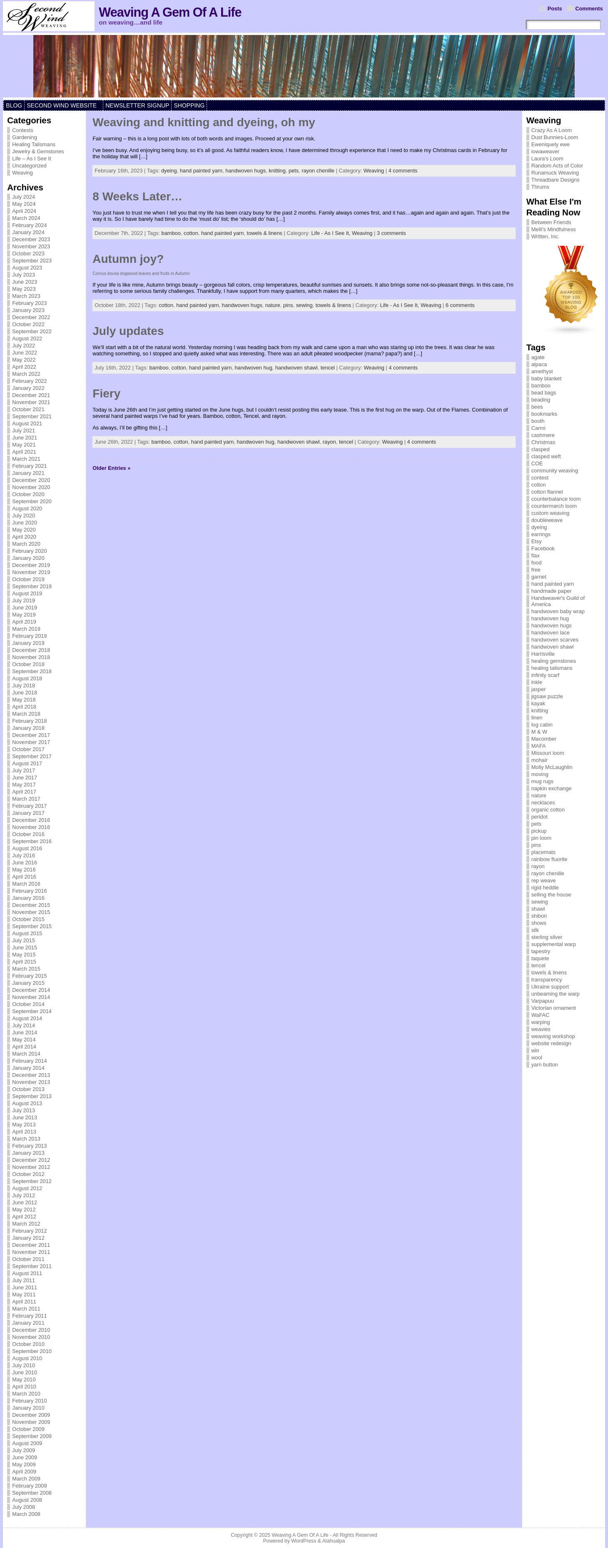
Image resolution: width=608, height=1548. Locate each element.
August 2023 (27, 268)
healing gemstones (553, 661)
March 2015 (26, 969)
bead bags (543, 392)
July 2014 (23, 1025)
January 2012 (28, 1238)
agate (538, 357)
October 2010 (28, 1344)
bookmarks (544, 414)
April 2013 (24, 1132)
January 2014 (28, 1068)
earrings (541, 534)
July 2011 (23, 1280)
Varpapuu (542, 1001)
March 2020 (26, 544)
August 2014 (27, 1018)
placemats (543, 852)
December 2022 (31, 317)
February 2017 (29, 806)
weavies (541, 1029)
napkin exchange (551, 788)
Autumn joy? (128, 258)
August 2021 (27, 423)
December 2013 (31, 1075)
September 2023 (32, 260)
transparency (546, 979)
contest (539, 477)
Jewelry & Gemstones (38, 151)
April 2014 (24, 1047)
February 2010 (29, 1401)
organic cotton (548, 809)
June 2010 (24, 1372)
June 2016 (24, 862)
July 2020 (23, 515)
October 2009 (28, 1429)
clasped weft (546, 456)
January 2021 (28, 473)
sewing (304, 305)
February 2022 (29, 381)
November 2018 (31, 657)
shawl (538, 909)
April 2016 (24, 877)
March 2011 (26, 1309)
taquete (540, 958)
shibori (539, 916)
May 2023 (23, 289)
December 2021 (31, 395)
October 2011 (28, 1259)
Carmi (538, 428)
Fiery (106, 393)
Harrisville (543, 654)
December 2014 (31, 990)
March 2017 (26, 799)
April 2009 (24, 1471)
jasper (538, 689)
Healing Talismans (33, 144)
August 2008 (27, 1500)
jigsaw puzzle (547, 696)
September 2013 (32, 1096)
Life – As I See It (31, 158)
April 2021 (24, 452)
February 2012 (29, 1231)
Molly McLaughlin (552, 767)
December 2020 (31, 480)
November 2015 (31, 912)
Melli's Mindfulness (553, 229)
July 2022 (23, 345)
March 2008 (26, 1514)
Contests (22, 130)
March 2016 (26, 884)
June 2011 (24, 1287)
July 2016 (23, 855)
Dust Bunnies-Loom (554, 137)
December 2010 (31, 1330)
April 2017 (24, 792)
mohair (539, 760)
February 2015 (29, 976)
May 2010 (23, 1379)
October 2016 (28, 834)
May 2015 (23, 954)
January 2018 (28, 728)
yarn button (544, 1064)
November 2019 (31, 572)
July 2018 (23, 685)
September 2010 (32, 1351)
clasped (540, 449)
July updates (128, 331)
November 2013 (31, 1082)
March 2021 (26, 459)
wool (536, 1057)
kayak (538, 703)
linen (537, 717)
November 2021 (31, 402)
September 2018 (32, 671)
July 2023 (23, 275)
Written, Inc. (545, 236)
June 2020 (24, 522)
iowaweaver (545, 151)
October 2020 (28, 494)
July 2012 (23, 1195)
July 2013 (23, 1110)
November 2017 (31, 742)
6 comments (460, 305)
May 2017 (23, 784)
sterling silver (547, 937)
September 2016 (32, 841)
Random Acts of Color (557, 165)
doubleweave (547, 520)
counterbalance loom (556, 499)
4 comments (403, 170)
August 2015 (27, 933)
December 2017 (31, 735)
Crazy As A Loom (551, 130)
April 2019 (24, 622)
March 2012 (26, 1224)
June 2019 (24, 607)
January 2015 (28, 983)
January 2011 (28, 1323)
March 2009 (26, 1479)
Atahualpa (333, 1541)
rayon (329, 442)
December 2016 (31, 820)
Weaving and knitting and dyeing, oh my (203, 122)
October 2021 (28, 409)
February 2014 (29, 1061)
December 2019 (31, 565)
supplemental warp (553, 944)
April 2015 (24, 962)
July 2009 (23, 1450)
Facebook (543, 548)
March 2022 (26, 374)
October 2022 (28, 324)
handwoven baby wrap (558, 611)
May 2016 (23, 869)
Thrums (540, 187)
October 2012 (28, 1174)
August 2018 (27, 678)
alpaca (539, 364)
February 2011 (29, 1316)
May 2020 (23, 530)
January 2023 (28, 310)
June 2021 (24, 437)
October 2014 (28, 1004)
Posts (555, 8)
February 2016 (29, 891)
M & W (539, 732)
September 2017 (32, 756)
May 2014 (23, 1039)
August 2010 (27, 1358)
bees (537, 407)
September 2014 (32, 1011)
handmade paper (551, 591)
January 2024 (28, 232)
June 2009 (24, 1457)
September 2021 (32, 416)
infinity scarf (545, 675)
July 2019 (23, 600)
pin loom (541, 838)
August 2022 (27, 338)
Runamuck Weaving (555, 173)
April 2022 (24, 367)
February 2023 (29, 303)
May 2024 (23, 204)
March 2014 (26, 1054)
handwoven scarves (554, 640)
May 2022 (23, 360)
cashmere (543, 435)
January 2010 (28, 1408)
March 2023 (26, 296)
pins (288, 305)
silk (535, 930)
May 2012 (23, 1209)
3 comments (391, 233)
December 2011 (31, 1245)
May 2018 (23, 700)
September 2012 (32, 1181)
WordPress (303, 1541)
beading (541, 400)
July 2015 (23, 940)
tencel (328, 368)
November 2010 (31, 1337)
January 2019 (28, 643)
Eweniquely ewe (550, 144)
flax (535, 555)
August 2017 (27, 763)
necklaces (543, 802)
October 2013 (28, 1089)
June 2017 (24, 777)
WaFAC (540, 1015)
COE (537, 463)
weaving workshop (553, 1036)
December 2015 (31, 905)
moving (539, 774)
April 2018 (24, 707)
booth (538, 421)
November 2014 (31, 997)
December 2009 (31, 1415)
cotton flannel (547, 492)
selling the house (551, 894)
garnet (538, 577)
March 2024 (26, 218)
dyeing (169, 170)
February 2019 (29, 636)
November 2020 (31, 487)
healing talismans (552, 668)
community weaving (554, 470)
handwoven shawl (296, 368)
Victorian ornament (553, 1008)
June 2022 (24, 353)
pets (294, 170)
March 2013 (26, 1139)
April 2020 (24, 537)
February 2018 (29, 721)
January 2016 (28, 898)
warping (540, 1022)
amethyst (542, 371)
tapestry (541, 951)
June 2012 (24, 1202)
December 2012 (31, 1160)
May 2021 (23, 445)
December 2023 (31, 239)
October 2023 (28, 253)
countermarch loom (554, 506)
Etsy (536, 541)
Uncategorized (29, 165)
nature (272, 305)
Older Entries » (111, 468)
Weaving (22, 173)
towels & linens (264, 233)
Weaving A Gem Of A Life (170, 12)
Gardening (24, 137)
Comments (589, 8)
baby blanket (546, 378)
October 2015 (28, 919)
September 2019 (32, 586)
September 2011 (32, 1266)
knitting (277, 170)
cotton (191, 233)
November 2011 (31, 1252)
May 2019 (23, 615)
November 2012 (31, 1167)
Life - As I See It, (331, 233)
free (536, 570)
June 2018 (24, 692)
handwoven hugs (245, 170)
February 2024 (29, 225)
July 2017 (23, 770)
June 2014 (24, 1032)
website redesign (551, 1043)
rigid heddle (545, 887)
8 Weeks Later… (137, 196)
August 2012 (27, 1188)
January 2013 (28, 1153)
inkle (536, 682)
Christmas (543, 442)
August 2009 (27, 1443)
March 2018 (26, 714)
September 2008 (32, 1493)
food (536, 562)
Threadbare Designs (555, 180)
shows (538, 923)
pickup (539, 831)
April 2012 (24, 1216)
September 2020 (32, 501)
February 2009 (29, 1486)
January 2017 (28, 813)
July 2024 (23, 197)
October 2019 (28, 579)
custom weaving (550, 513)
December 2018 (31, 650)
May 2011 (23, 1294)
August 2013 (27, 1103)
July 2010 (23, 1365)
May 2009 (23, 1464)
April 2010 (24, 1386)
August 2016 (27, 848)
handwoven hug (253, 368)
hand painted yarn (201, 170)
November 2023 (31, 246)
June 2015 (24, 947)
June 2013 (24, 1117)
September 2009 (32, 1436)
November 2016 (31, 827)
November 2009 (31, 1422)
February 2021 (29, 466)
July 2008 (23, 1507)
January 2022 (28, 388)
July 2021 (23, 430)
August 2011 (27, 1273)
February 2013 (29, 1146)
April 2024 (24, 211)
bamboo (171, 233)
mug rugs (542, 781)
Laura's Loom (547, 158)
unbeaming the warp (555, 994)
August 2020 (27, 508)
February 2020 (29, 551)
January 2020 (28, 558)
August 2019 (27, 593)
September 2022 (32, 331)
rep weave (543, 880)
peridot (539, 817)
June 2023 (24, 282)
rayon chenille (318, 170)
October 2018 (28, 664)
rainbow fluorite (549, 859)
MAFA (538, 746)
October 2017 (28, 749)
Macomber (543, 739)
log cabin (542, 725)
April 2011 (24, 1301)
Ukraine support (550, 987)
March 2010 (26, 1394)
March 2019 (26, 629)
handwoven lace (550, 632)
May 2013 (23, 1124)
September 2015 (32, 926)
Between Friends (551, 222)
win (535, 1050)
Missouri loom (547, 753)
